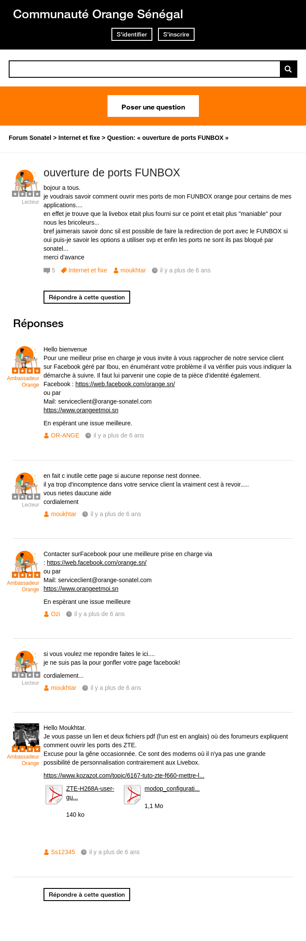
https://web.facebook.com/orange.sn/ (125, 384)
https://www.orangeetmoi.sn (81, 410)
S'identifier (132, 34)
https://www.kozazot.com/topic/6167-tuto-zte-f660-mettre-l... (124, 775)
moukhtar (133, 270)
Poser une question (153, 106)
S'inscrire (176, 34)
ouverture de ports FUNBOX (112, 172)
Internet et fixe (87, 270)
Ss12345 (63, 851)
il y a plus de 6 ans (119, 435)
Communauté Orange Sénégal (98, 13)
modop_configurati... (172, 788)
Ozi (55, 613)
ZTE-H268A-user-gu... (90, 793)
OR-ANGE (65, 435)
